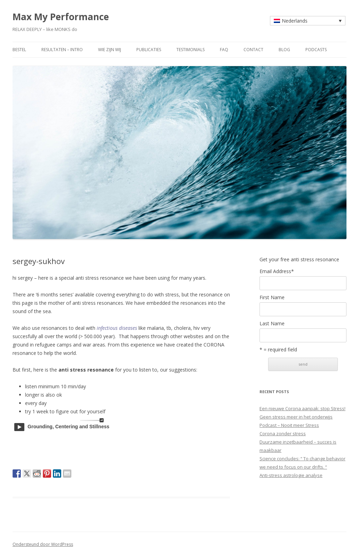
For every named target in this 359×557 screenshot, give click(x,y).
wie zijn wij (109, 50)
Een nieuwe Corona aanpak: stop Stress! (302, 408)
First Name (272, 297)
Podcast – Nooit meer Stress (289, 425)
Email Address (277, 271)
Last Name (272, 323)
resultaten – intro (62, 50)
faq (224, 50)
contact (253, 50)
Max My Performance (61, 16)
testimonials (190, 50)
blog (284, 50)
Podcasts (316, 50)
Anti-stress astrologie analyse (291, 475)
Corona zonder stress (283, 433)
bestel (19, 50)
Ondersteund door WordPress (43, 544)
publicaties (148, 50)
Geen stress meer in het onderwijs (296, 417)
